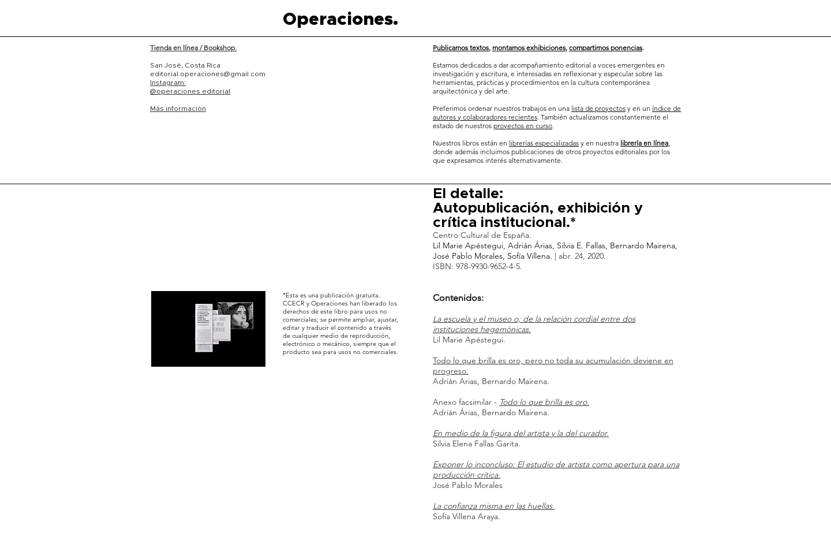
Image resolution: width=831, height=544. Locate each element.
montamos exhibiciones (529, 47)
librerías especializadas (544, 143)
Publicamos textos (461, 47)
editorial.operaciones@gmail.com (207, 73)
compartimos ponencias (605, 47)
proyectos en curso (522, 125)
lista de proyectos (598, 108)
